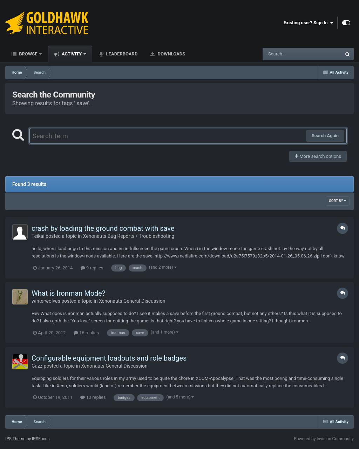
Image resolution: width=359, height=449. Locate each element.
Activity (72, 53)
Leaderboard (121, 53)
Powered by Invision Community (324, 438)
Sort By (337, 201)
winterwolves (46, 301)
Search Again (325, 135)
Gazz (37, 366)
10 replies (93, 397)
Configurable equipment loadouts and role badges (109, 358)
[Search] (284, 54)
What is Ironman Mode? (68, 293)
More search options (318, 156)
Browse (28, 53)
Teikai (38, 236)
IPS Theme (15, 438)
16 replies (86, 332)
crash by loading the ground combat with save (103, 228)
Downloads (170, 53)
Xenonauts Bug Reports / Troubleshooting (128, 236)
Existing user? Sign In (308, 22)
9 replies (92, 267)
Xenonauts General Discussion (132, 301)
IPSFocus (40, 438)
